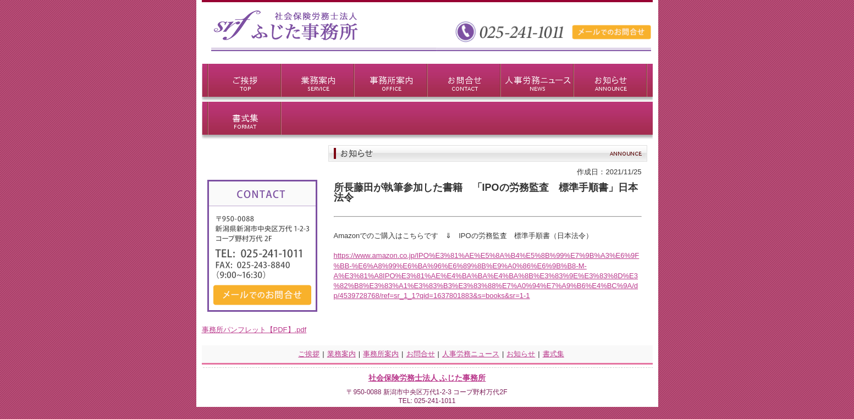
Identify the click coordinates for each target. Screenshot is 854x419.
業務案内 (341, 354)
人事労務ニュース (470, 354)
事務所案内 (381, 354)
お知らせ (520, 354)
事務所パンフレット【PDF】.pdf (254, 330)
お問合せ (420, 354)
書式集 (553, 354)
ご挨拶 (308, 354)
